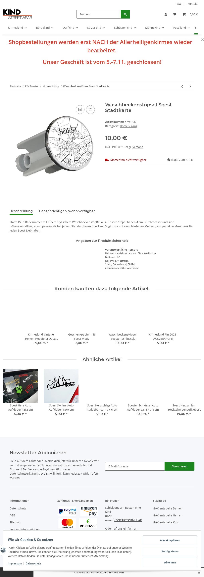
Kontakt (192, 4)
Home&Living (128, 126)
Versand (137, 147)
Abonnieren (179, 466)
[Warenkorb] (190, 14)
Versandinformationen (25, 529)
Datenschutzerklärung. (25, 473)
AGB (12, 515)
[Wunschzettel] (174, 14)
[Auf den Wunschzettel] (90, 109)
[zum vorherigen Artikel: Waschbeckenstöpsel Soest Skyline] (182, 86)
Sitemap (15, 522)
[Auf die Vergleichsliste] (80, 109)
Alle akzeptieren (168, 542)
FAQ (178, 4)
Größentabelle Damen (167, 508)
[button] (165, 14)
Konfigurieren (168, 552)
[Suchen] (98, 14)
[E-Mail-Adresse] (135, 466)
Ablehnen (168, 562)
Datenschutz (18, 508)
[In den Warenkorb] (13, 100)
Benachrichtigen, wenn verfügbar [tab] (67, 211)
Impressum (17, 564)
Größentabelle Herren (167, 515)
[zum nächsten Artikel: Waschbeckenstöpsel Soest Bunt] (190, 86)
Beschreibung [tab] (21, 211)
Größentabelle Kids (166, 522)
